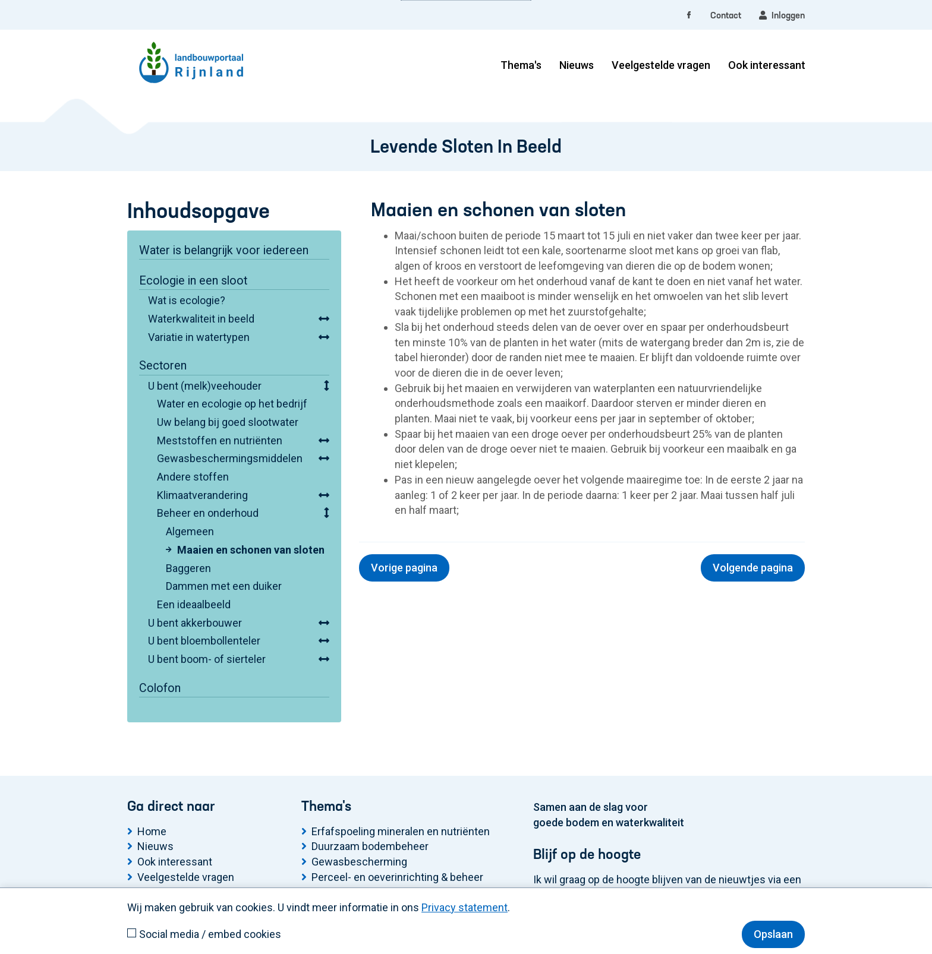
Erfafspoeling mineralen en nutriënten (400, 831)
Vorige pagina (404, 567)
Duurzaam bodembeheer (370, 846)
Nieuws (576, 65)
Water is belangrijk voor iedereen (223, 250)
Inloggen (782, 15)
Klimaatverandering (202, 495)
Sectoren (163, 365)
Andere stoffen (193, 476)
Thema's (520, 65)
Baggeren (188, 568)
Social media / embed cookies (210, 934)
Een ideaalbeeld (194, 604)
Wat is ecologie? (186, 300)
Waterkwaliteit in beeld (201, 318)
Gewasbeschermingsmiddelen (230, 458)
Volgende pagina (753, 567)
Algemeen (190, 531)
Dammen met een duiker (224, 586)
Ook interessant (766, 65)
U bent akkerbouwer (195, 623)
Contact (725, 15)
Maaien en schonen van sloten (251, 550)
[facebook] (688, 16)
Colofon (160, 688)
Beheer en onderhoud (208, 513)
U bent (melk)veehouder (205, 386)
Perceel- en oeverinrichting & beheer (397, 877)
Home (151, 831)
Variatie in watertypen (199, 337)
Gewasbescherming (359, 861)
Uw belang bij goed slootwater (227, 422)
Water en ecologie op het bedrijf (232, 403)
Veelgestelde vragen (661, 65)
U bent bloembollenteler (204, 640)
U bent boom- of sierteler (207, 659)
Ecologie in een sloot (193, 281)
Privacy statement (464, 907)
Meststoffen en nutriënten (219, 440)
